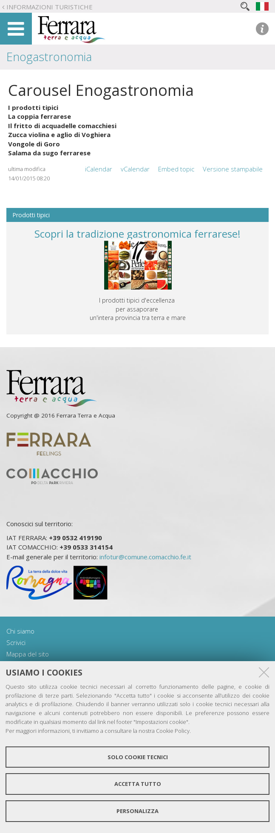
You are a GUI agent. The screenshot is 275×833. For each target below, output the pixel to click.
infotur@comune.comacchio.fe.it (145, 557)
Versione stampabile (233, 169)
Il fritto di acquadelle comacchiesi (62, 125)
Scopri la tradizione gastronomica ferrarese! (137, 234)
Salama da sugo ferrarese (49, 153)
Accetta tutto (137, 784)
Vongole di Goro (34, 144)
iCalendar (98, 169)
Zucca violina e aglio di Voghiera (59, 134)
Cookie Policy (173, 731)
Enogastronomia (49, 57)
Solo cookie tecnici (138, 757)
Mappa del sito (27, 654)
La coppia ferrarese (39, 116)
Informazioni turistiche (49, 7)
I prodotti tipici (33, 107)
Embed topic (176, 169)
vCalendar (135, 169)
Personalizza (137, 811)
